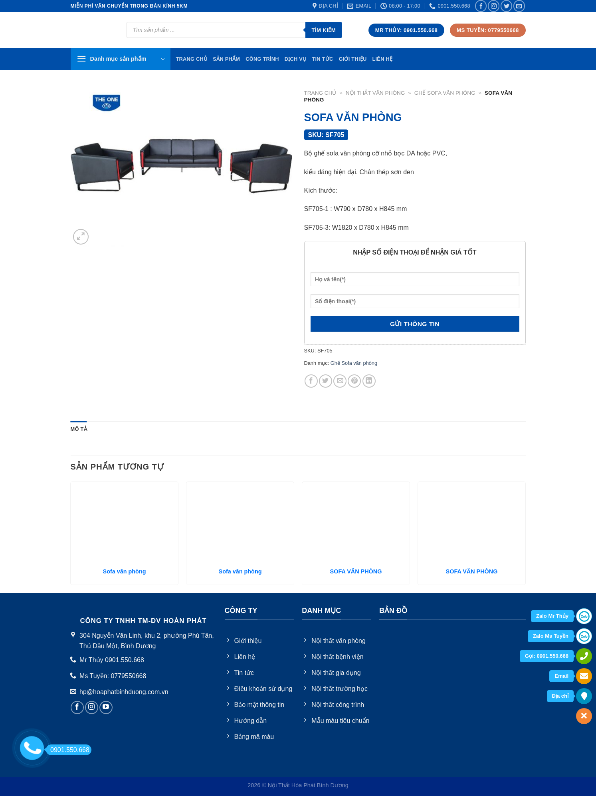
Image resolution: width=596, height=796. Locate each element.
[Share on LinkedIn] (369, 381)
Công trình (262, 59)
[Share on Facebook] (311, 381)
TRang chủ (192, 59)
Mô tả (79, 429)
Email (561, 676)
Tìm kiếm (323, 30)
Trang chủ (320, 93)
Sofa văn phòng (124, 571)
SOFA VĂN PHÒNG (356, 571)
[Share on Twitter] (325, 381)
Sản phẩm (226, 59)
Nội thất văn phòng (375, 93)
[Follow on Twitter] (506, 6)
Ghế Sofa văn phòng (444, 93)
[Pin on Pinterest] (354, 381)
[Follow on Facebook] (481, 6)
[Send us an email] (519, 6)
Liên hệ (382, 59)
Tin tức (322, 59)
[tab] (79, 429)
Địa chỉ (560, 696)
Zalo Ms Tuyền (550, 636)
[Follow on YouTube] (106, 707)
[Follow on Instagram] (493, 6)
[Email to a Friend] (340, 381)
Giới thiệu (352, 59)
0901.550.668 (67, 749)
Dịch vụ (296, 59)
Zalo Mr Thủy (552, 616)
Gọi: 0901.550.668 (546, 656)
